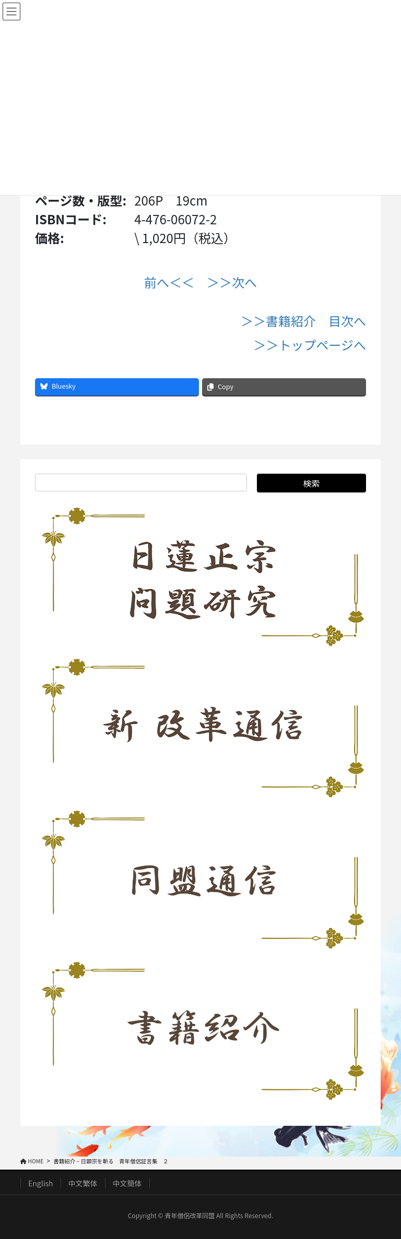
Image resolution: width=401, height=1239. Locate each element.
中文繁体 (83, 1183)
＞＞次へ (232, 282)
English (40, 1183)
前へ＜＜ (169, 282)
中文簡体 (127, 1183)
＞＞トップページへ (309, 344)
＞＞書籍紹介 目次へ (303, 320)
